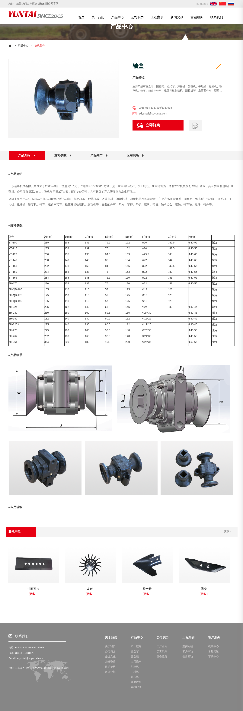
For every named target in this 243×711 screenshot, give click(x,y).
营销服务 (196, 17)
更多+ (33, 594)
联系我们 (216, 17)
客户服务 (214, 705)
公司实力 (137, 17)
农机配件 (39, 45)
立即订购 (148, 125)
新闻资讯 (177, 17)
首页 (81, 17)
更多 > (227, 531)
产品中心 (117, 17)
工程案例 (157, 17)
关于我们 (97, 17)
